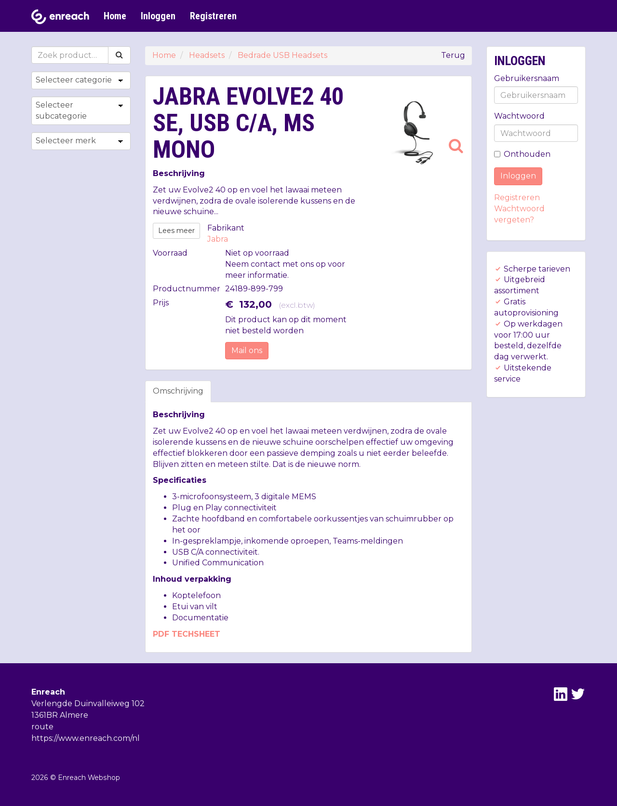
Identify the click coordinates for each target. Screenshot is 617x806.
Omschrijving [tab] (178, 391)
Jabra (217, 239)
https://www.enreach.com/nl (85, 738)
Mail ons (246, 350)
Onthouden (522, 154)
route (42, 726)
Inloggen (158, 16)
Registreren (213, 16)
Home (115, 16)
